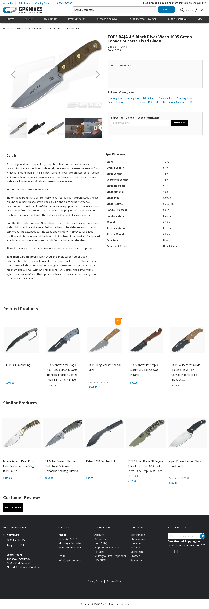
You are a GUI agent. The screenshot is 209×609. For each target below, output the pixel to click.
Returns (99, 552)
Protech (135, 556)
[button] (13, 74)
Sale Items (24, 3)
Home (6, 28)
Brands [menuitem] (29, 19)
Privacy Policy (95, 581)
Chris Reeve (137, 539)
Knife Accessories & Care (142, 19)
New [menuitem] (200, 19)
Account (99, 535)
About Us (8, 3)
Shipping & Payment (106, 547)
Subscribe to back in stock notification (136, 117)
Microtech (136, 552)
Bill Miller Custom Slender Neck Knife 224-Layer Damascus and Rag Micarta (61, 466)
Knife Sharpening (177, 19)
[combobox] (114, 9)
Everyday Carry (76, 19)
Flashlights (50, 19)
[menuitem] (10, 19)
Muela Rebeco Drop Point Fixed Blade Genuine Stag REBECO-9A (19, 466)
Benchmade (137, 535)
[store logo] (22, 10)
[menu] (104, 19)
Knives (10, 19)
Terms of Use (114, 581)
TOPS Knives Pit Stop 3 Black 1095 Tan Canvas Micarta (144, 370)
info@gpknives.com (70, 560)
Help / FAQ (100, 543)
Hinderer (135, 543)
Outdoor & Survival (107, 19)
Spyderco (136, 560)
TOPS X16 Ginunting (18, 365)
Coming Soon (42, 3)
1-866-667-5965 (63, 3)
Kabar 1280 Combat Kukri (101, 461)
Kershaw (135, 547)
